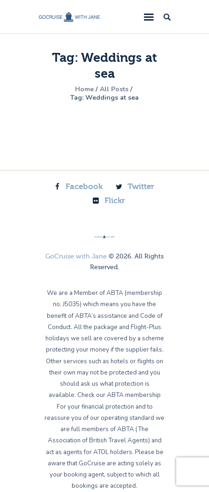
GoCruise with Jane (76, 256)
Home (84, 89)
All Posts (114, 89)
